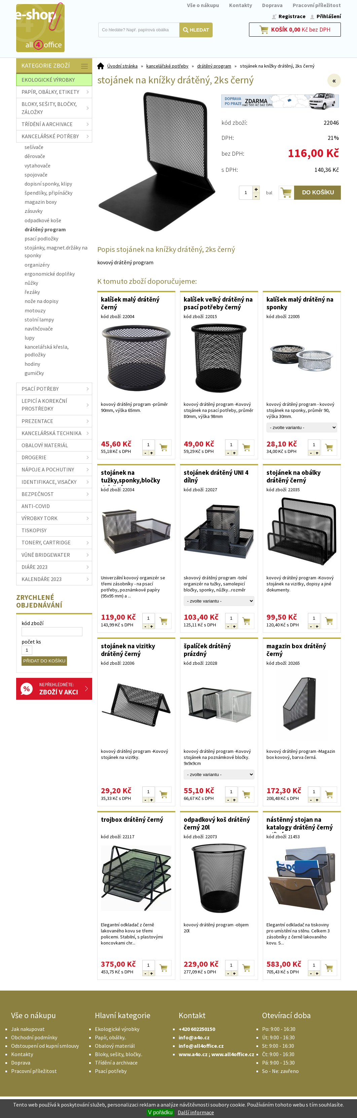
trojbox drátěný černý (132, 819)
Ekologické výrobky (117, 1029)
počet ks (31, 641)
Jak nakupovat (28, 1029)
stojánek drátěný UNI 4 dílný (216, 476)
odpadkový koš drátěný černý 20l (217, 823)
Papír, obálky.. (110, 1037)
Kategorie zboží (55, 66)
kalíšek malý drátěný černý (130, 303)
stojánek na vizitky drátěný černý (128, 650)
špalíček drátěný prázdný (207, 650)
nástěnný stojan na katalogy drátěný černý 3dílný (299, 824)
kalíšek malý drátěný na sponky (299, 303)
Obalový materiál (115, 1045)
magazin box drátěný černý (296, 650)
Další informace (196, 1112)
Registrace (292, 16)
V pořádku (160, 1112)
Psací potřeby (111, 1071)
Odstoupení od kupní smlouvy (45, 1045)
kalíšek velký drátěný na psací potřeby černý (218, 303)
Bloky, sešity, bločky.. (118, 1054)
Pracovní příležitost (317, 5)
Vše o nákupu (203, 5)
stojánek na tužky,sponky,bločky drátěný (130, 477)
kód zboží (32, 623)
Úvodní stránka (122, 66)
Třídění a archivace (116, 1062)
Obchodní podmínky (34, 1037)
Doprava (272, 5)
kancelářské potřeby (167, 66)
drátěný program (214, 66)
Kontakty (240, 5)
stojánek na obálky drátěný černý (293, 476)
